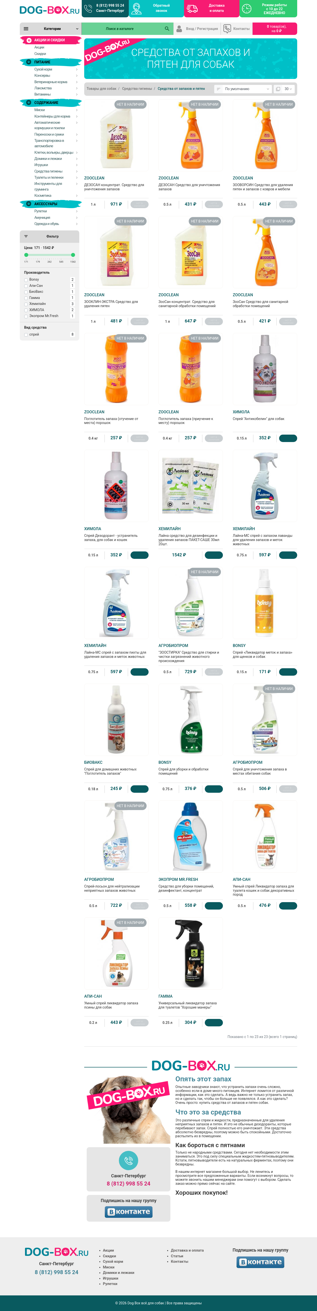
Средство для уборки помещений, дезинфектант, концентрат (190, 884)
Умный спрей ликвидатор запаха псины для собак (116, 1001)
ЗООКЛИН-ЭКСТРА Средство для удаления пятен (116, 300)
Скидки (109, 1256)
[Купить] (288, 438)
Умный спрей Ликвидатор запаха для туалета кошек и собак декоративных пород (265, 887)
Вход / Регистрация (202, 29)
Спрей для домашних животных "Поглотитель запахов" (116, 767)
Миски (108, 1267)
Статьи (177, 1256)
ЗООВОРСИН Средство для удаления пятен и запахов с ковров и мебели (265, 183)
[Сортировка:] (247, 89)
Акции (108, 1250)
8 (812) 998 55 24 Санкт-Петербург (110, 8)
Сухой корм (113, 1261)
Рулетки (110, 1284)
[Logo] (49, 10)
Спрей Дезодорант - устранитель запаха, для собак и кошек (116, 534)
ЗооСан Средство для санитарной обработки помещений (265, 300)
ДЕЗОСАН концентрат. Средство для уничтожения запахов (116, 183)
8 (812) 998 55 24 (128, 1184)
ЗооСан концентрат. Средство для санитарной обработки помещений (190, 300)
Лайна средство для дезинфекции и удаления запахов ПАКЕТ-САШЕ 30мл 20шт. (190, 536)
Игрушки (110, 1278)
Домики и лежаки (118, 1272)
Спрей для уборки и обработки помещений (190, 767)
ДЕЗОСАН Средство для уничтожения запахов (190, 183)
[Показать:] (288, 89)
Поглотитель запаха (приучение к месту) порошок (190, 417)
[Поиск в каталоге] (121, 29)
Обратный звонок (161, 8)
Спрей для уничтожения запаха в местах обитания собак (265, 767)
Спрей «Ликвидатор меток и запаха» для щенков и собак (265, 651)
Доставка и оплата (216, 8)
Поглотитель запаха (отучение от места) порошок (116, 417)
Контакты (241, 29)
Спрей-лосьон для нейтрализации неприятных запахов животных (116, 884)
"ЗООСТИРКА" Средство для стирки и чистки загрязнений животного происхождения (190, 653)
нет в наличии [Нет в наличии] (139, 204)
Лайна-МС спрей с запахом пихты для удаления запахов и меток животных (116, 651)
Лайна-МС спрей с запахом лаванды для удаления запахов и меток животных (265, 536)
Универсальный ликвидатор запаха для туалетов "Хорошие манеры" (190, 1001)
